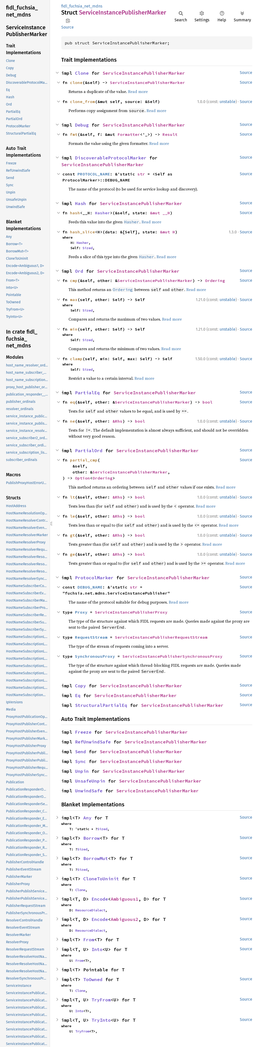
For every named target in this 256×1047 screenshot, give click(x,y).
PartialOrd (88, 450)
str (141, 173)
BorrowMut (95, 858)
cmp (74, 280)
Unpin (82, 771)
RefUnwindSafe (93, 742)
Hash (80, 203)
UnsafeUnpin (90, 781)
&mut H (167, 231)
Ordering (215, 280)
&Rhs (117, 421)
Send (80, 751)
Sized (87, 248)
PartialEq (87, 393)
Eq (77, 695)
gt (72, 535)
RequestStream (91, 637)
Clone (82, 73)
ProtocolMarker (94, 578)
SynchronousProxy (95, 656)
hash (75, 212)
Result (170, 134)
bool (207, 402)
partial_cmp (84, 459)
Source (67, 27)
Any (87, 818)
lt (72, 497)
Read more (138, 91)
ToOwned (92, 979)
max (74, 299)
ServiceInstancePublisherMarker (143, 73)
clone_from (82, 101)
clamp (76, 358)
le (72, 516)
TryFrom (101, 1000)
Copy (80, 686)
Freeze (83, 732)
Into (97, 949)
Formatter (129, 134)
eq (72, 402)
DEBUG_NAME (90, 587)
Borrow (91, 838)
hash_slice (82, 231)
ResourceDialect (90, 910)
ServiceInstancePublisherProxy (131, 612)
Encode (100, 899)
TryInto (101, 1020)
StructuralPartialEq (101, 705)
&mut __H (160, 212)
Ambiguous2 (124, 919)
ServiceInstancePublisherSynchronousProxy (172, 656)
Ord (79, 271)
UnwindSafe (88, 791)
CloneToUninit (101, 879)
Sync (80, 761)
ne (72, 421)
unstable (228, 101)
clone (76, 82)
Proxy (81, 612)
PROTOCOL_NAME (94, 173)
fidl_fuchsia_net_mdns (81, 6)
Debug (82, 125)
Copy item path (68, 20)
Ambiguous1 (124, 899)
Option (82, 478)
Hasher (102, 212)
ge (72, 554)
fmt (74, 134)
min (74, 329)
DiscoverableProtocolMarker (110, 158)
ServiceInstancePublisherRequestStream (161, 637)
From (88, 939)
